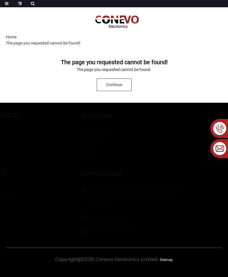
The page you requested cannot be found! (43, 43)
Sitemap (166, 260)
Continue (114, 84)
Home (11, 37)
